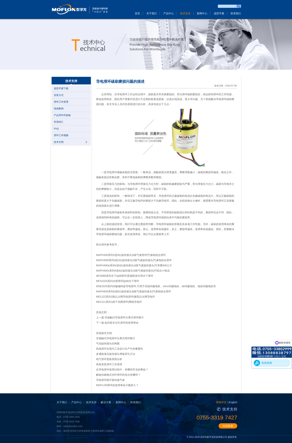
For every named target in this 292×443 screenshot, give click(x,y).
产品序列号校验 (62, 115)
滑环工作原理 (61, 101)
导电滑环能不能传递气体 (110, 379)
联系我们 (236, 13)
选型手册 (219, 13)
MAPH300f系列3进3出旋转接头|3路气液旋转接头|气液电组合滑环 (134, 260)
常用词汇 (59, 122)
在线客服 (228, 425)
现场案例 (59, 108)
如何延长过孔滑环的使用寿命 (122, 322)
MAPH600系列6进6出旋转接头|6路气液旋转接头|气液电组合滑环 (133, 291)
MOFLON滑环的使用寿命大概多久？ (117, 385)
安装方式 (59, 95)
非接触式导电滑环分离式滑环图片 (124, 317)
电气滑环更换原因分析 (109, 359)
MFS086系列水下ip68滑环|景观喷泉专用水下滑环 (124, 275)
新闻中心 (202, 13)
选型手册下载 (61, 88)
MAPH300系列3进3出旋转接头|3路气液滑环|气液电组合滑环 (131, 254)
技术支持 (185, 13)
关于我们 (151, 13)
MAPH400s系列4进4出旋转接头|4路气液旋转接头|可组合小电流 (133, 270)
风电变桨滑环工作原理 (109, 364)
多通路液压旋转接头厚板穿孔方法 (115, 353)
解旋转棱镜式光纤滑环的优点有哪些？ (118, 374)
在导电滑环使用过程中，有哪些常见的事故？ (122, 369)
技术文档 (59, 142)
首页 (137, 13)
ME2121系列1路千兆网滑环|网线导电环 (119, 301)
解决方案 (106, 402)
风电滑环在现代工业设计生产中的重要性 (119, 348)
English (233, 402)
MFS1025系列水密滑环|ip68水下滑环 (117, 281)
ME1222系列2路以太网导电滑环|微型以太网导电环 (125, 296)
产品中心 (168, 13)
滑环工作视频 (61, 135)
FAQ (56, 128)
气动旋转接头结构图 (108, 343)
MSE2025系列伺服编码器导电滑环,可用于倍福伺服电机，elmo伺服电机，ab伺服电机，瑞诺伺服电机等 (156, 286)
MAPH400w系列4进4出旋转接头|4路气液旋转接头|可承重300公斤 (134, 265)
